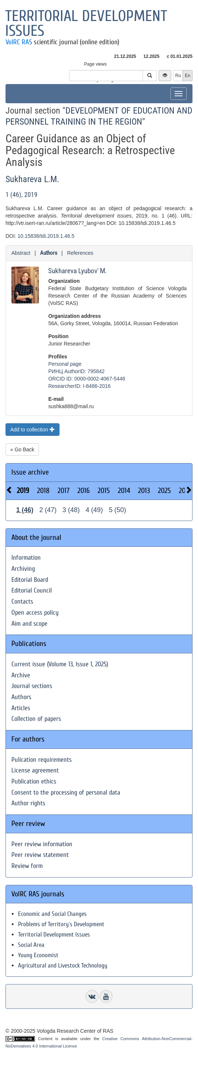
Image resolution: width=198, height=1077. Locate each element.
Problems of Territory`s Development (61, 924)
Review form (27, 866)
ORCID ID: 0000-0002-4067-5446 (86, 379)
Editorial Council (31, 590)
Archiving (23, 569)
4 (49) (94, 510)
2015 (104, 490)
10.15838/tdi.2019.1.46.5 (46, 236)
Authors (48, 253)
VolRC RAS (19, 42)
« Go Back (22, 449)
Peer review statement (40, 855)
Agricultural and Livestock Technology (62, 965)
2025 (164, 490)
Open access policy (35, 612)
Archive (20, 675)
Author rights (28, 803)
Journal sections (31, 686)
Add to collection (32, 429)
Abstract (20, 253)
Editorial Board (29, 580)
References (80, 253)
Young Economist (38, 955)
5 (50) (117, 510)
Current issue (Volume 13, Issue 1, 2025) (59, 664)
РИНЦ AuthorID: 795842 (76, 371)
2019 (23, 490)
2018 (43, 490)
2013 (144, 490)
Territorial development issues (86, 23)
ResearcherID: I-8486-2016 (79, 386)
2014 (124, 490)
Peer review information (41, 844)
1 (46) (24, 510)
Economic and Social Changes (52, 913)
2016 (84, 490)
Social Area (31, 944)
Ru (178, 75)
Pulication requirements (41, 760)
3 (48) (71, 510)
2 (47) (48, 510)
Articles (20, 708)
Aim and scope (29, 624)
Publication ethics (33, 781)
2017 (63, 490)
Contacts (22, 601)
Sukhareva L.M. (32, 179)
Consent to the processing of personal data (65, 792)
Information (26, 558)
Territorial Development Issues (54, 934)
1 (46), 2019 (21, 194)
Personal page (64, 364)
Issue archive (30, 472)
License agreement (35, 770)
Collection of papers (36, 719)
